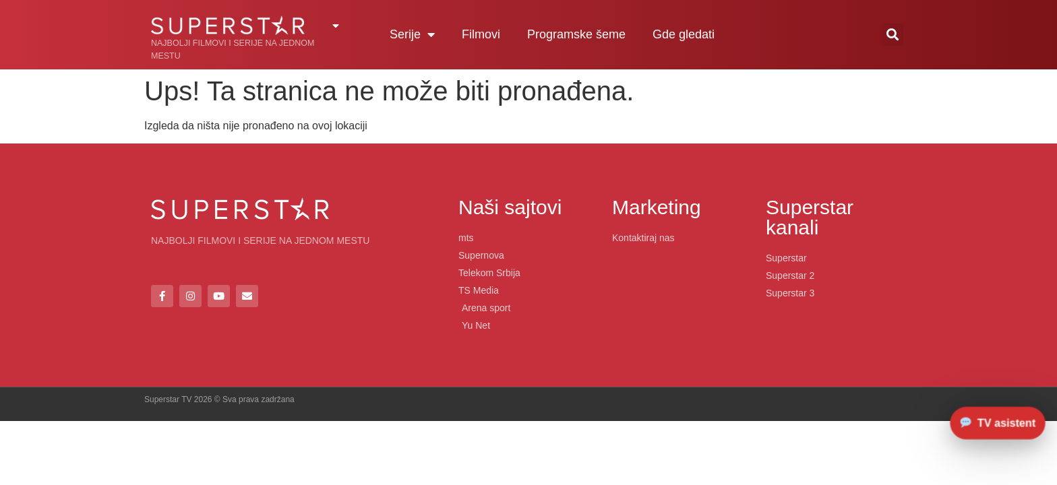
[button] (892, 35)
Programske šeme (576, 34)
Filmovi (481, 34)
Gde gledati (684, 34)
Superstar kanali (809, 217)
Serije (412, 34)
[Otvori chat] (998, 422)
